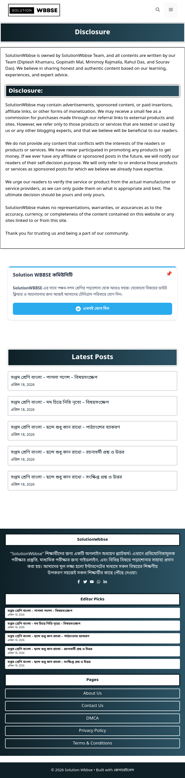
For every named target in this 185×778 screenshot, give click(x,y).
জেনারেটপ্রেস (124, 770)
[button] (157, 10)
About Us (92, 693)
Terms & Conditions (92, 743)
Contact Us (92, 706)
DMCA (92, 718)
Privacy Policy (92, 731)
